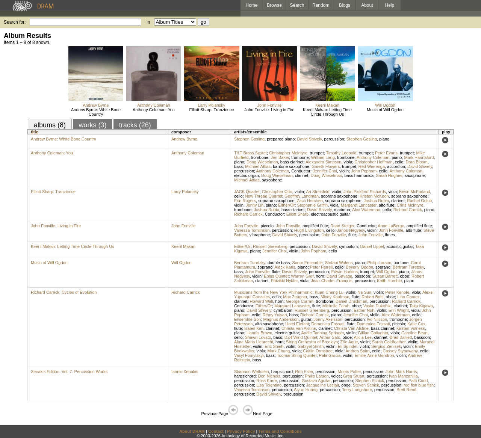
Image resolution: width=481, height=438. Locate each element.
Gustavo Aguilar (316, 380)
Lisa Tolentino (268, 385)
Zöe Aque (349, 342)
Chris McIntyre (410, 205)
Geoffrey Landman (301, 196)
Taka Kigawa (421, 306)
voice (336, 376)
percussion (334, 139)
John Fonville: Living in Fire (269, 109)
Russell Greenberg (270, 246)
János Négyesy (351, 230)
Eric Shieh (274, 346)
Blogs (344, 5)
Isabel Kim (253, 328)
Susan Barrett (385, 276)
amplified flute (315, 226)
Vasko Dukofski (377, 306)
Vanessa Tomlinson (251, 230)
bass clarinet (292, 162)
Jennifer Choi (325, 171)
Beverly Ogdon (359, 267)
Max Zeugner (295, 297)
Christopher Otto (277, 191)
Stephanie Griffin (312, 205)
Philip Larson (380, 262)
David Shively (309, 139)
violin (344, 171)
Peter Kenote (397, 292)
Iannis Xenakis (184, 371)
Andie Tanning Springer (322, 333)
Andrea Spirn (357, 351)
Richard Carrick (407, 209)
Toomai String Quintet (297, 355)
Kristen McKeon (374, 196)
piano (384, 139)
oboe (404, 276)
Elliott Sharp (297, 214)
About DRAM (192, 431)
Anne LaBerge (391, 226)
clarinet (301, 175)
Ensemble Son (247, 319)
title (34, 132)
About (367, 5)
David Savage (339, 276)
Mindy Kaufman (335, 297)
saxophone (415, 175)
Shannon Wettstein (251, 371)
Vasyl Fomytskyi (249, 355)
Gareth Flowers (326, 166)
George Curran (299, 301)
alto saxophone (269, 324)
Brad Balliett (401, 337)
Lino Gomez (408, 297)
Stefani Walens (339, 262)
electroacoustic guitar (330, 214)
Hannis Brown (259, 333)
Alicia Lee (363, 337)
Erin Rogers (245, 200)
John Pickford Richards (364, 191)
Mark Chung (279, 351)
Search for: (15, 22)
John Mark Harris (401, 371)
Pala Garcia (329, 355)
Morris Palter (349, 371)
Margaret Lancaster (359, 205)
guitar (306, 319)
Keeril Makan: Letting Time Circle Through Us (327, 111)
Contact (216, 431)
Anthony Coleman (153, 105)
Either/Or (286, 205)
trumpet (317, 153)
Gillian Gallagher (373, 333)
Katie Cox (416, 324)
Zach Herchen (310, 200)
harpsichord (282, 371)
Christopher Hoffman (373, 162)
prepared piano (281, 139)
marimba (342, 209)
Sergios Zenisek (386, 346)
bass (238, 166)
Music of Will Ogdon (385, 109)
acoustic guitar (399, 246)
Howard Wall (261, 301)
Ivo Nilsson (377, 319)
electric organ (246, 175)
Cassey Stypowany (400, 351)
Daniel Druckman (351, 301)
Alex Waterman (366, 209)
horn (320, 276)
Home (251, 5)
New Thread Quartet (263, 196)
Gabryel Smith (311, 346)
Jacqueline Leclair (322, 385)
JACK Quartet (247, 191)
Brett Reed (406, 389)
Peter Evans (386, 153)
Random (320, 5)
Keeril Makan (327, 105)
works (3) (92, 125)
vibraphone (260, 235)
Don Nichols (269, 376)
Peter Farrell (321, 267)
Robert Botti (372, 297)
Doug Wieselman (262, 162)
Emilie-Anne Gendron (374, 355)
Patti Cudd (418, 380)
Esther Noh (364, 310)
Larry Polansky (211, 105)
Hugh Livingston (309, 230)
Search (297, 5)
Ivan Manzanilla (403, 376)
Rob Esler (304, 371)
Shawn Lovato (258, 337)
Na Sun (364, 292)
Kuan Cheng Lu (329, 292)
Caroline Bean (414, 333)
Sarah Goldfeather (388, 342)
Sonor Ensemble (307, 262)
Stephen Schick (369, 380)
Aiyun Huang (306, 389)
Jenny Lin (254, 205)
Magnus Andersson (281, 319)
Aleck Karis (285, 267)
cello (399, 162)
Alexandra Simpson (323, 162)
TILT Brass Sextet (250, 153)
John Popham (364, 171)
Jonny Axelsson (328, 319)
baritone (400, 262)
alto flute (387, 205)
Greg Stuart (354, 376)
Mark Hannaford (419, 157)
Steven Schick (366, 385)
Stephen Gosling (249, 139)
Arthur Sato (329, 337)
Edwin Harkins (344, 271)
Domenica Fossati (327, 324)
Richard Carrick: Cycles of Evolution (64, 292)
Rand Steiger (342, 226)
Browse (274, 5)
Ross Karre (266, 380)
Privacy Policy (241, 431)
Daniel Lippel (372, 246)
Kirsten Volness (410, 328)
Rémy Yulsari (275, 315)
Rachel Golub (419, 200)
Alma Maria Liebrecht (253, 342)
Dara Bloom (417, 162)
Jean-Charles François (331, 280)
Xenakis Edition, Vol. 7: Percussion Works (69, 371)
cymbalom (348, 246)
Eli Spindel (347, 346)
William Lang (323, 157)
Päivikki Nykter (284, 280)
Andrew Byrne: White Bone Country (96, 111)
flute (352, 235)
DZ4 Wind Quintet (300, 337)
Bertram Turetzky (249, 262)
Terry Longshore (357, 389)
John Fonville (269, 105)
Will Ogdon (385, 105)
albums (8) (50, 125)
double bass (279, 262)
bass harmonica (359, 175)
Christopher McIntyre (288, 153)
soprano (264, 267)
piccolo (267, 226)
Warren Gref (302, 276)
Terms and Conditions (280, 431)
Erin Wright (399, 310)
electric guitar (287, 333)
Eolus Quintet (276, 276)
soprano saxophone (339, 196)
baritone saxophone (291, 166)
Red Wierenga (371, 166)
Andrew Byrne (96, 105)
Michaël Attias (258, 166)
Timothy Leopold (341, 153)
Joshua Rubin (376, 200)
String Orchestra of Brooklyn (312, 342)
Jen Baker (280, 157)
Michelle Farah (335, 306)
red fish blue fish (419, 385)
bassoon (362, 276)
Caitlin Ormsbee (318, 351)
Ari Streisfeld (317, 191)
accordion (396, 166)
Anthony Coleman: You (154, 109)
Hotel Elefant (297, 324)
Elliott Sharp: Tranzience (211, 109)
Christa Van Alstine (298, 328)
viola (348, 162)
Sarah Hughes (389, 175)
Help (390, 5)
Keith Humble (389, 280)
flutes (390, 235)
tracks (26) (135, 125)
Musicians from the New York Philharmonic (273, 292)
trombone (259, 157)
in (148, 22)
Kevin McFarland (414, 191)
